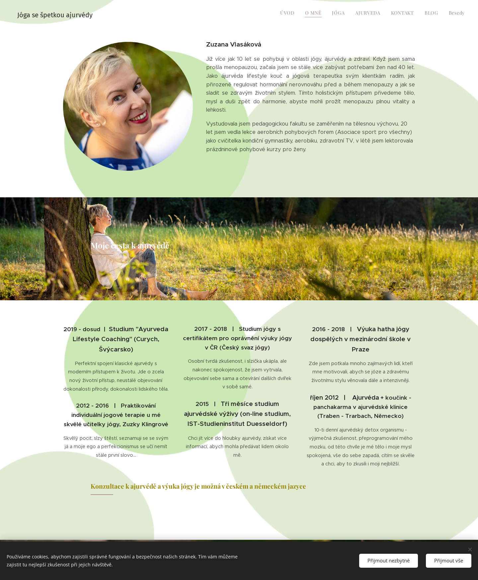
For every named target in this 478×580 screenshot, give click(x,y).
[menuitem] (402, 13)
